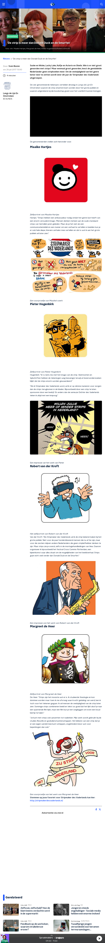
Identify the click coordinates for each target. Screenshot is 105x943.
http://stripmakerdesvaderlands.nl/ (46, 801)
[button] (99, 938)
